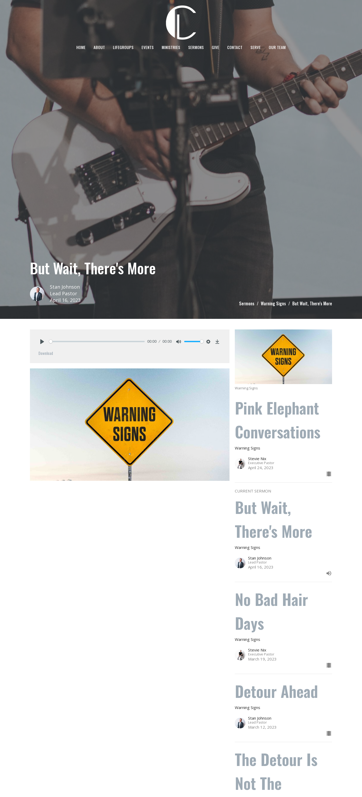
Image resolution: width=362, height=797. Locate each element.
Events (148, 47)
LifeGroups (123, 47)
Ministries (171, 47)
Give (215, 47)
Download (45, 353)
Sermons (196, 47)
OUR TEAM (277, 47)
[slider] (97, 341)
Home (81, 47)
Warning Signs (273, 303)
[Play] (42, 341)
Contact (234, 47)
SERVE (255, 47)
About (99, 47)
